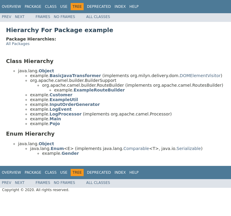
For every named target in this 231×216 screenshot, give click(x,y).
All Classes (98, 17)
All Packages (17, 43)
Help (134, 6)
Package (33, 6)
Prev (6, 17)
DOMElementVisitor (200, 75)
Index (120, 6)
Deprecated (99, 6)
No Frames (64, 17)
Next (19, 17)
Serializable (189, 148)
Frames (42, 17)
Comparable (136, 148)
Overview (11, 6)
